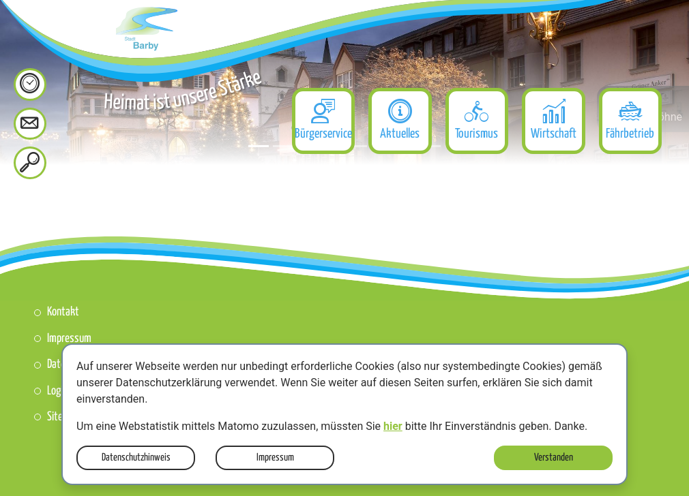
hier (392, 426)
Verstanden (553, 457)
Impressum (275, 457)
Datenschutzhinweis (136, 457)
